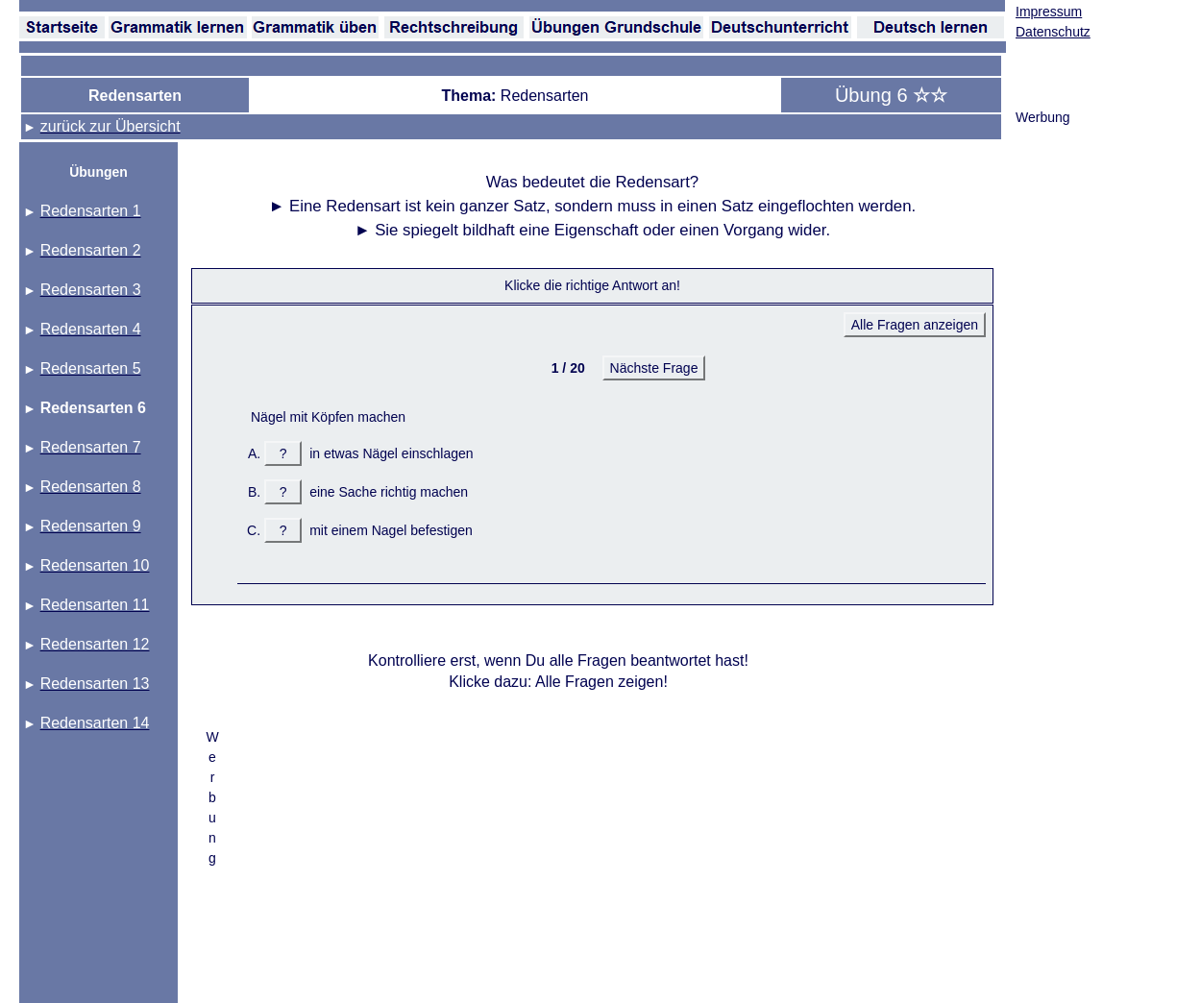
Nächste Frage (654, 368)
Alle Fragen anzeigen (914, 324)
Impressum (1049, 11)
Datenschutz (1053, 31)
